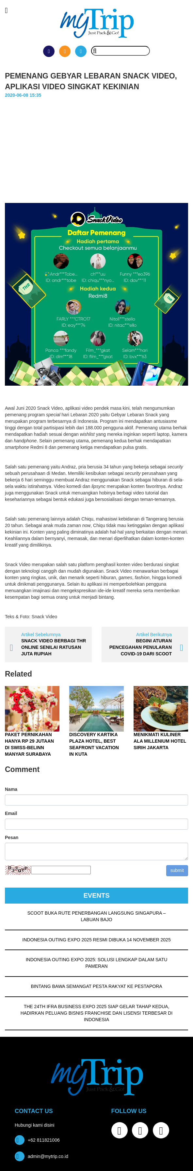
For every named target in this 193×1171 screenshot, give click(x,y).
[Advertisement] (96, 147)
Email (11, 813)
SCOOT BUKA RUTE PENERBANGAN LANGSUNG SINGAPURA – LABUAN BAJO (96, 916)
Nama (11, 789)
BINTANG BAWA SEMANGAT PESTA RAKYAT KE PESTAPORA (96, 986)
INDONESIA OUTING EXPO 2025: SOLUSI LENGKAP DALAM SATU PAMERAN (97, 963)
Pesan (11, 837)
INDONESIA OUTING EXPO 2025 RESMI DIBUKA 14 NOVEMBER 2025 (96, 939)
